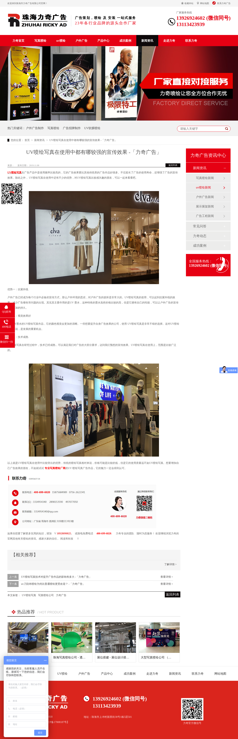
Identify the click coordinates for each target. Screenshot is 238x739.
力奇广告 (61, 595)
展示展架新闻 (205, 206)
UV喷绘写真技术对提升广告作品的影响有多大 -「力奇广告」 (56, 576)
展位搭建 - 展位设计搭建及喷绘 (117, 657)
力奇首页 (18, 40)
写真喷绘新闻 (205, 178)
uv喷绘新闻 (203, 187)
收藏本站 (188, 3)
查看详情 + (166, 576)
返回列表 (172, 165)
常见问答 (199, 226)
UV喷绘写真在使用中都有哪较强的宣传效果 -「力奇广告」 (83, 140)
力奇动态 (199, 236)
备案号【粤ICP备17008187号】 (52, 722)
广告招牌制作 (72, 128)
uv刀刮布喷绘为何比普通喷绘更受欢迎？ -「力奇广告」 (53, 584)
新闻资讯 (147, 40)
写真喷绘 (40, 40)
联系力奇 (191, 40)
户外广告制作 (35, 128)
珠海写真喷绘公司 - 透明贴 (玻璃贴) (76, 657)
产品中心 (103, 40)
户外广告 (81, 40)
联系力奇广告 (224, 3)
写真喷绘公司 (46, 595)
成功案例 (125, 40)
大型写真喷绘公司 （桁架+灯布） (163, 657)
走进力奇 (169, 40)
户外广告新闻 (205, 197)
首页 (27, 140)
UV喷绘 (62, 673)
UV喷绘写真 (14, 172)
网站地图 (204, 3)
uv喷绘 (60, 40)
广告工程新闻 (205, 215)
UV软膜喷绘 (92, 128)
